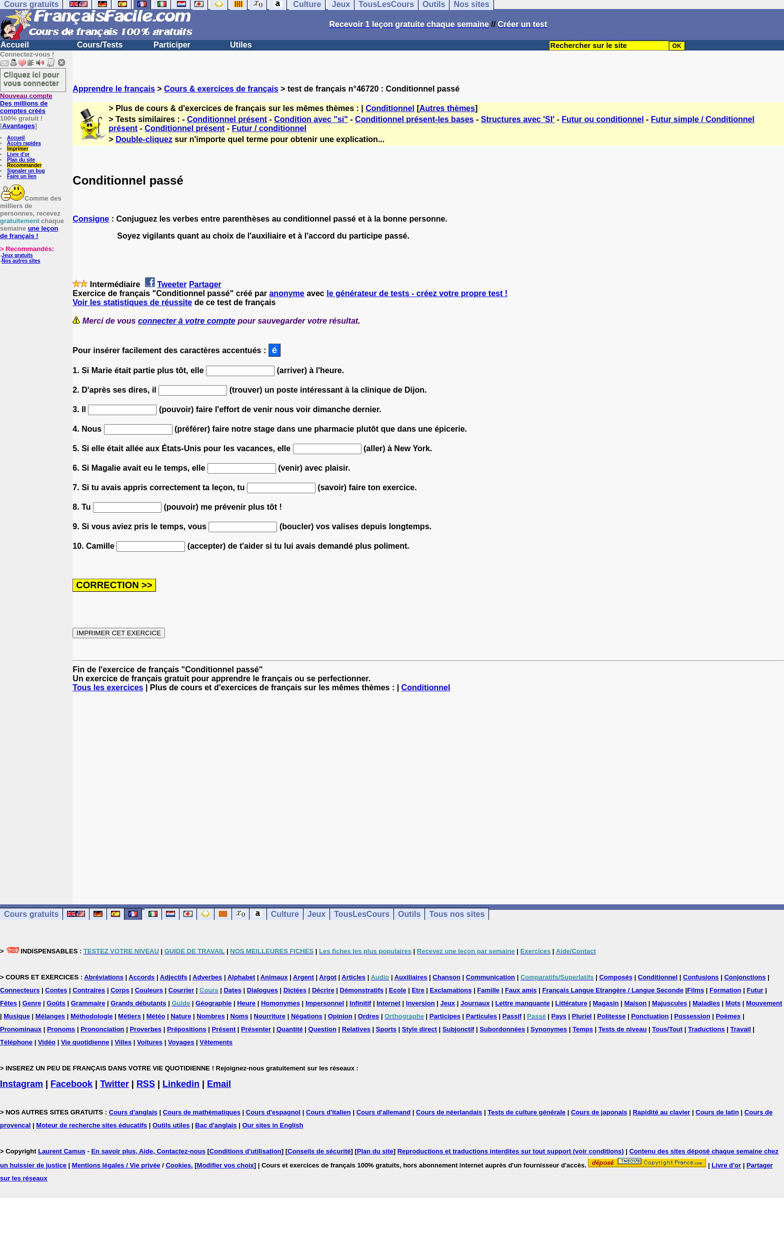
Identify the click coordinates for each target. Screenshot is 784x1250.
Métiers (129, 1016)
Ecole (397, 990)
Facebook (71, 1084)
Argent (303, 977)
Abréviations (104, 977)
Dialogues (262, 990)
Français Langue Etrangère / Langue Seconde (612, 990)
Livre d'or (18, 154)
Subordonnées (502, 1029)
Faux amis (521, 990)
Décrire (323, 990)
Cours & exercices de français (221, 89)
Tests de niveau (622, 1029)
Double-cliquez (144, 139)
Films (695, 990)
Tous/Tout (667, 1029)
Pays (558, 1016)
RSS (145, 1084)
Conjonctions (745, 977)
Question (322, 1029)
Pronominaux (21, 1029)
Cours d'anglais (133, 1112)
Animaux (274, 977)
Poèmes (728, 1016)
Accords (141, 977)
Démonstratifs (362, 990)
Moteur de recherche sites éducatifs (91, 1125)
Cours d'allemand (383, 1112)
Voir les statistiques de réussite (132, 302)
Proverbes (146, 1029)
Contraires (88, 990)
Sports (386, 1029)
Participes (445, 1016)
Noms (239, 1016)
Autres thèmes (447, 108)
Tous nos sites (456, 914)
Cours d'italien (328, 1112)
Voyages (181, 1042)
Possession (692, 1016)
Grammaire (88, 1003)
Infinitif (360, 1003)
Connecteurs (20, 990)
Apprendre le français (113, 89)
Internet (388, 1003)
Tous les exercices (107, 687)
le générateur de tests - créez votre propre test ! (417, 293)
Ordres (369, 1016)
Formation (726, 990)
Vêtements (216, 1042)
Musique (17, 1016)
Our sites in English (272, 1125)
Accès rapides (24, 143)
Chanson (446, 977)
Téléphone (16, 1042)
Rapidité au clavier (661, 1112)
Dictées (295, 990)
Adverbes (207, 977)
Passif (512, 1016)
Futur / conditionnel (269, 128)
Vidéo (47, 1042)
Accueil (14, 45)
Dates (232, 990)
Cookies (178, 1165)
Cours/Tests (99, 45)
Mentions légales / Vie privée (116, 1165)
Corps (120, 990)
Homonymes (280, 1003)
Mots (733, 1003)
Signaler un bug (26, 171)
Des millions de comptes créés (26, 103)
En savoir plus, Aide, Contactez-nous (148, 1151)
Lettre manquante (522, 1003)
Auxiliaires (411, 977)
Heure (246, 1003)
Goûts (56, 1003)
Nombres (210, 1016)
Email (219, 1084)
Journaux (475, 1003)
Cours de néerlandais (449, 1112)
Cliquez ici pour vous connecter (32, 78)
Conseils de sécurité (319, 1151)
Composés (615, 977)
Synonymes (548, 1029)
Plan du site (21, 160)
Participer (172, 45)
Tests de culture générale (527, 1112)
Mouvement (764, 1003)
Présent (224, 1029)
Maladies (706, 1003)
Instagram (21, 1084)
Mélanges (50, 1016)
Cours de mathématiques (201, 1112)
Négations (306, 1016)
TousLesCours (362, 914)
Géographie (214, 1003)
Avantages (18, 126)
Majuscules (669, 1003)
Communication (490, 977)
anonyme (286, 293)
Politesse (611, 1016)
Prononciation (102, 1029)
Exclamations (451, 990)
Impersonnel (325, 1003)
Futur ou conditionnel (603, 119)
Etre (418, 990)
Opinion (340, 1016)
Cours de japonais (599, 1112)
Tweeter (171, 284)
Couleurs (149, 990)
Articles (354, 977)
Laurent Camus (62, 1151)
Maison (635, 1003)
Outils (409, 914)
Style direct (419, 1029)
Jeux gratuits (17, 255)
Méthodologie (91, 1016)
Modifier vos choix (225, 1165)
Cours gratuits (31, 914)
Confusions (701, 977)
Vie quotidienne (85, 1042)
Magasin (606, 1003)
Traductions (706, 1029)
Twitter (114, 1084)
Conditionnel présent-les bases (414, 119)
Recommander (24, 165)
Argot (327, 977)
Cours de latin (717, 1112)
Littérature (571, 1003)
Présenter (256, 1029)
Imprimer (17, 149)
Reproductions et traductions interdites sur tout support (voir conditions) (511, 1151)
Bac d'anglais (215, 1125)
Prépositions (186, 1029)
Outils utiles (171, 1125)
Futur (754, 990)
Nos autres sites (21, 261)
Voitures (149, 1042)
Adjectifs (174, 977)
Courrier (181, 990)
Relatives (356, 1029)
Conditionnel (390, 108)
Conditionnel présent (227, 119)
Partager (205, 284)
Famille (488, 990)
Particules (481, 1016)
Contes (56, 990)
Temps (582, 1029)
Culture (285, 914)
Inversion (420, 1003)
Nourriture (270, 1016)
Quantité (289, 1029)
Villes (123, 1042)
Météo (156, 1016)
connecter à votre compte (187, 321)
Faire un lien (21, 176)
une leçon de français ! (29, 232)
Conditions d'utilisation (246, 1151)
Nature (180, 1016)
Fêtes (8, 1003)
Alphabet (242, 977)
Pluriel (582, 1016)
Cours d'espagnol (273, 1112)
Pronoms (61, 1029)
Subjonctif (458, 1029)
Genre (32, 1003)
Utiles (241, 45)
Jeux (317, 914)
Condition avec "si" (311, 119)
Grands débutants (138, 1003)
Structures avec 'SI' (517, 119)
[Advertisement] (428, 789)
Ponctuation (649, 1016)
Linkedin (181, 1084)
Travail (740, 1029)
